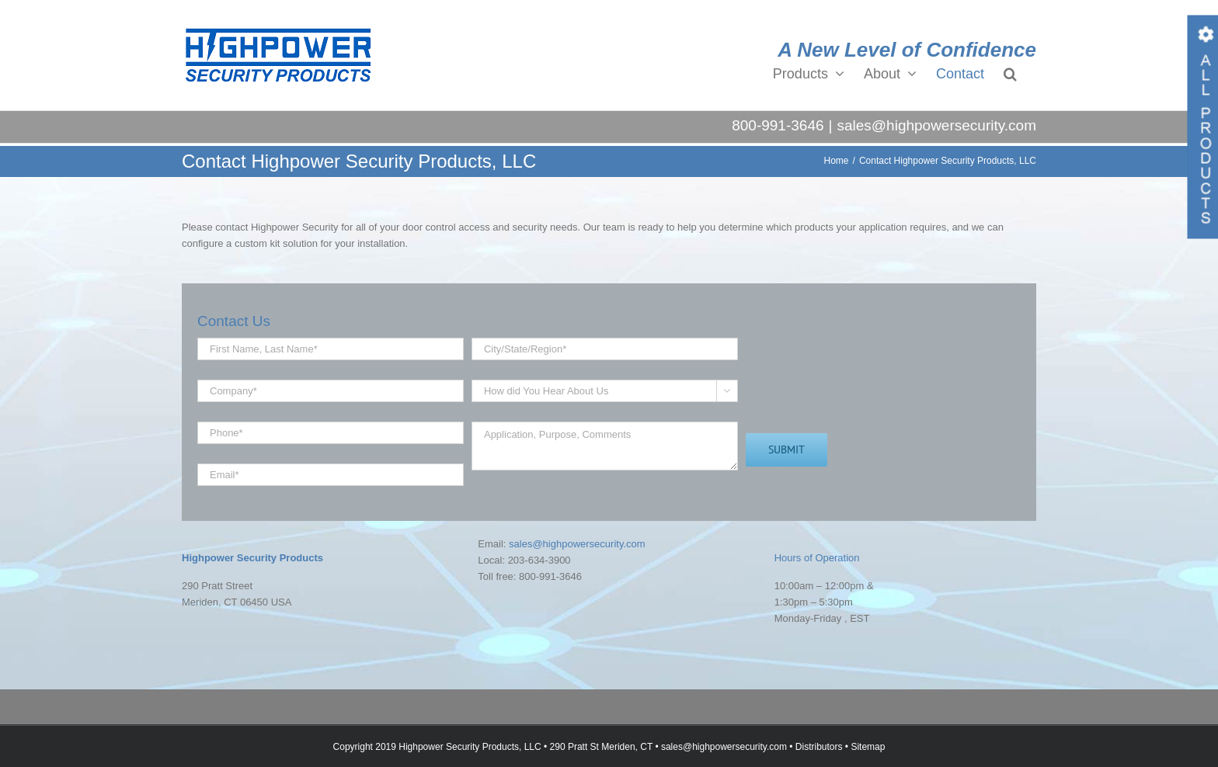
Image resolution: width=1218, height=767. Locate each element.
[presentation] (864, 383)
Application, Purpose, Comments (605, 446)
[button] (1010, 73)
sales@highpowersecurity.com (936, 125)
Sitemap (868, 746)
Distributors (819, 746)
